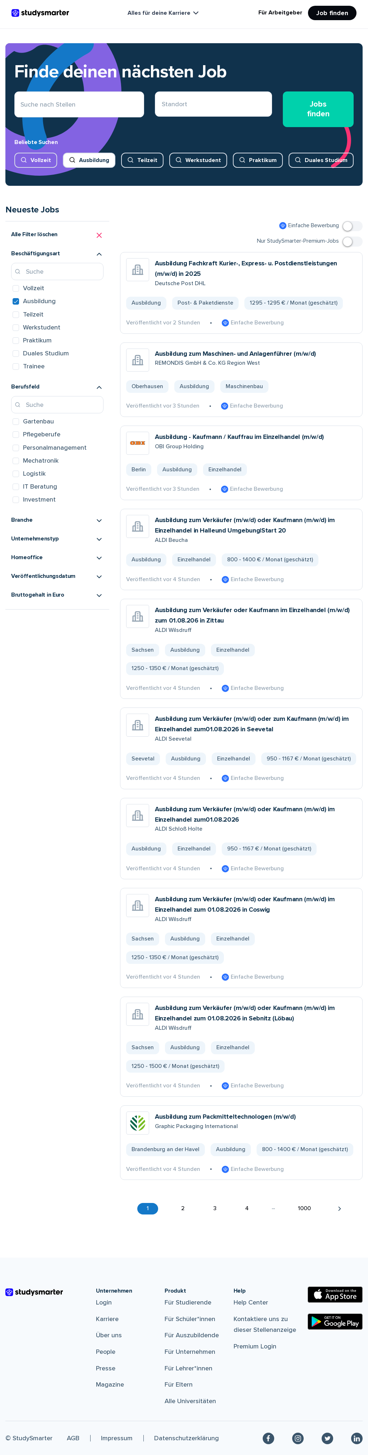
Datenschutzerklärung (186, 1438)
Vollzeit (41, 160)
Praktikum (263, 160)
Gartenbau (38, 421)
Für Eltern (179, 1384)
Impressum (117, 1438)
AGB (73, 1438)
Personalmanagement (55, 448)
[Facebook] (268, 1438)
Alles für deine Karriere (164, 13)
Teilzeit (147, 160)
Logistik (34, 473)
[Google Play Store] (335, 1321)
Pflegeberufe (41, 434)
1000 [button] (304, 1208)
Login (104, 1302)
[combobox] (162, 104)
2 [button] (183, 1208)
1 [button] (148, 1208)
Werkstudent (203, 160)
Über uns (109, 1335)
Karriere (107, 1319)
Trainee (34, 366)
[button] (57, 235)
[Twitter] (327, 1438)
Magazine (110, 1384)
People (105, 1352)
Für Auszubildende (192, 1335)
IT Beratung (40, 486)
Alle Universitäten (190, 1401)
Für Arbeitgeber (280, 12)
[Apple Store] (335, 1294)
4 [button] (247, 1208)
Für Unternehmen (190, 1352)
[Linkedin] (357, 1438)
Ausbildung (94, 160)
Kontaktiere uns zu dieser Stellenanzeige (265, 1324)
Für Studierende (188, 1302)
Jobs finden (318, 109)
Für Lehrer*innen (188, 1368)
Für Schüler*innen (190, 1319)
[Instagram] (298, 1438)
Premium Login (255, 1346)
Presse (105, 1368)
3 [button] (214, 1208)
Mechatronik (41, 460)
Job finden (332, 13)
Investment (39, 499)
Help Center (251, 1302)
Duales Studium (326, 160)
